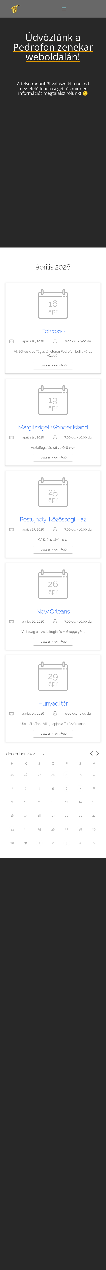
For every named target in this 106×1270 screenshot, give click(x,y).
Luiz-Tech (40, 1261)
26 (53, 829)
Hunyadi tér (53, 703)
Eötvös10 (53, 331)
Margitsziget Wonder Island (53, 427)
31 (25, 843)
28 (53, 775)
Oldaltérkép (21, 1236)
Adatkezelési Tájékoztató (30, 1241)
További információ (53, 365)
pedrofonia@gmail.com (36, 1080)
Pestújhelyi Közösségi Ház (53, 519)
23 (12, 829)
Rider (53, 1095)
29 (66, 775)
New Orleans (53, 611)
